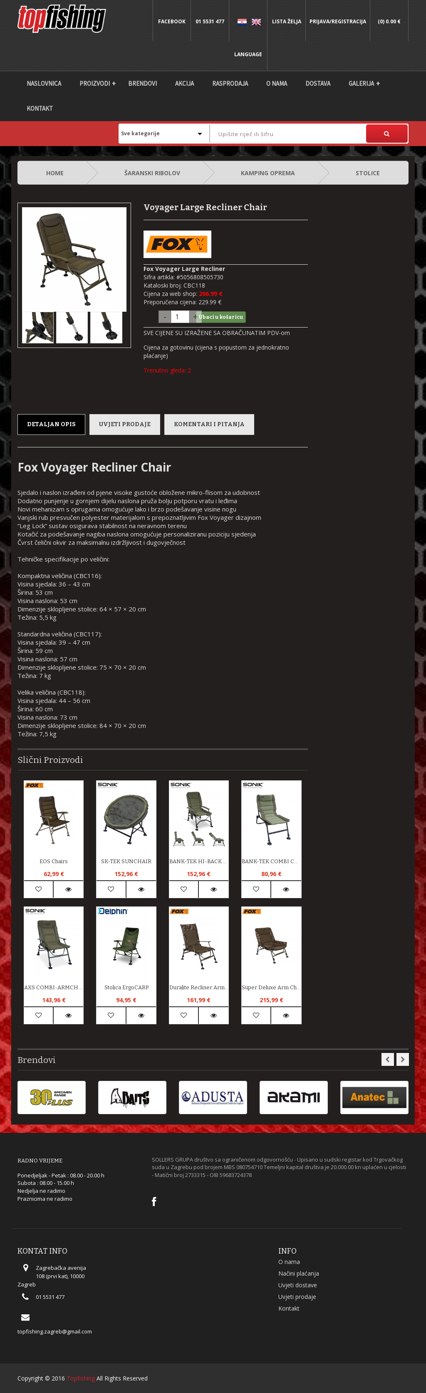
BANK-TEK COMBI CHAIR (271, 861)
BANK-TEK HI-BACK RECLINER (198, 861)
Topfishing (81, 1378)
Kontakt (40, 108)
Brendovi (142, 83)
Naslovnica (44, 83)
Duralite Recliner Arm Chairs (198, 987)
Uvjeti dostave (297, 1285)
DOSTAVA (317, 83)
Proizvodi (94, 83)
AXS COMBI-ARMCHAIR (53, 987)
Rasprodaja (230, 83)
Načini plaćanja (298, 1273)
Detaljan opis (51, 424)
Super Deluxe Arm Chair (271, 987)
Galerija (361, 83)
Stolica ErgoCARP (126, 987)
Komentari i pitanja (209, 424)
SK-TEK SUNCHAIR (126, 861)
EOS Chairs (54, 861)
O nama (276, 83)
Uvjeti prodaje (125, 424)
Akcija (184, 83)
